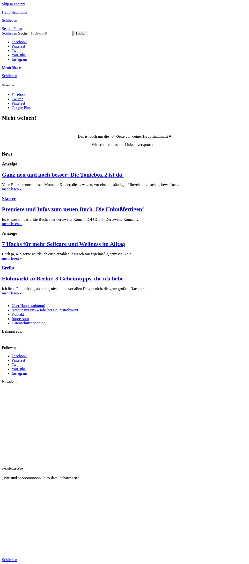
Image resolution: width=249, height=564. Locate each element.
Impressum (20, 319)
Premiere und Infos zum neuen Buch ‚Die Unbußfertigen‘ (73, 209)
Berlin (8, 267)
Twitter (17, 51)
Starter (9, 198)
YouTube (19, 55)
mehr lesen (12, 189)
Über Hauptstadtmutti (28, 306)
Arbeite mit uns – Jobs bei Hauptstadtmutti (45, 310)
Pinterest (18, 46)
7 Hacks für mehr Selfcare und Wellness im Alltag (63, 244)
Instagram (19, 59)
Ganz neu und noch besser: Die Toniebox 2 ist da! (63, 174)
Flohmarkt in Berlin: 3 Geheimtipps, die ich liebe (63, 278)
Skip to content (13, 4)
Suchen (80, 33)
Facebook (19, 42)
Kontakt (18, 314)
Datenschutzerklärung (28, 323)
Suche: (23, 33)
